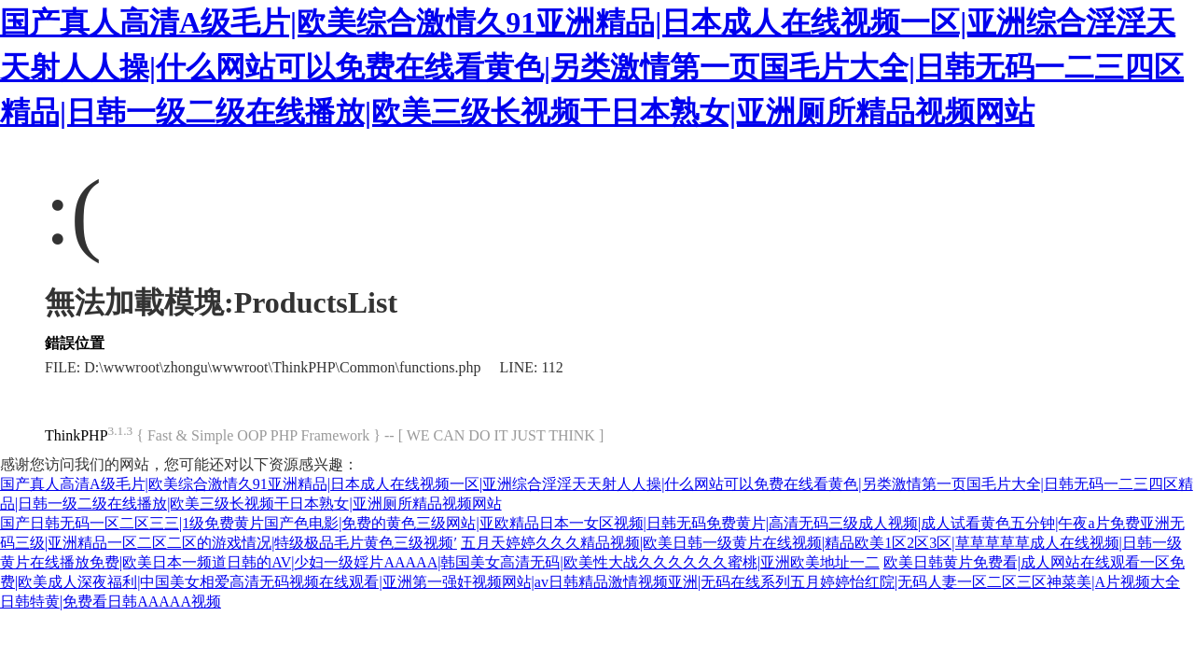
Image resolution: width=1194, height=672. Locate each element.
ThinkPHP (76, 435)
